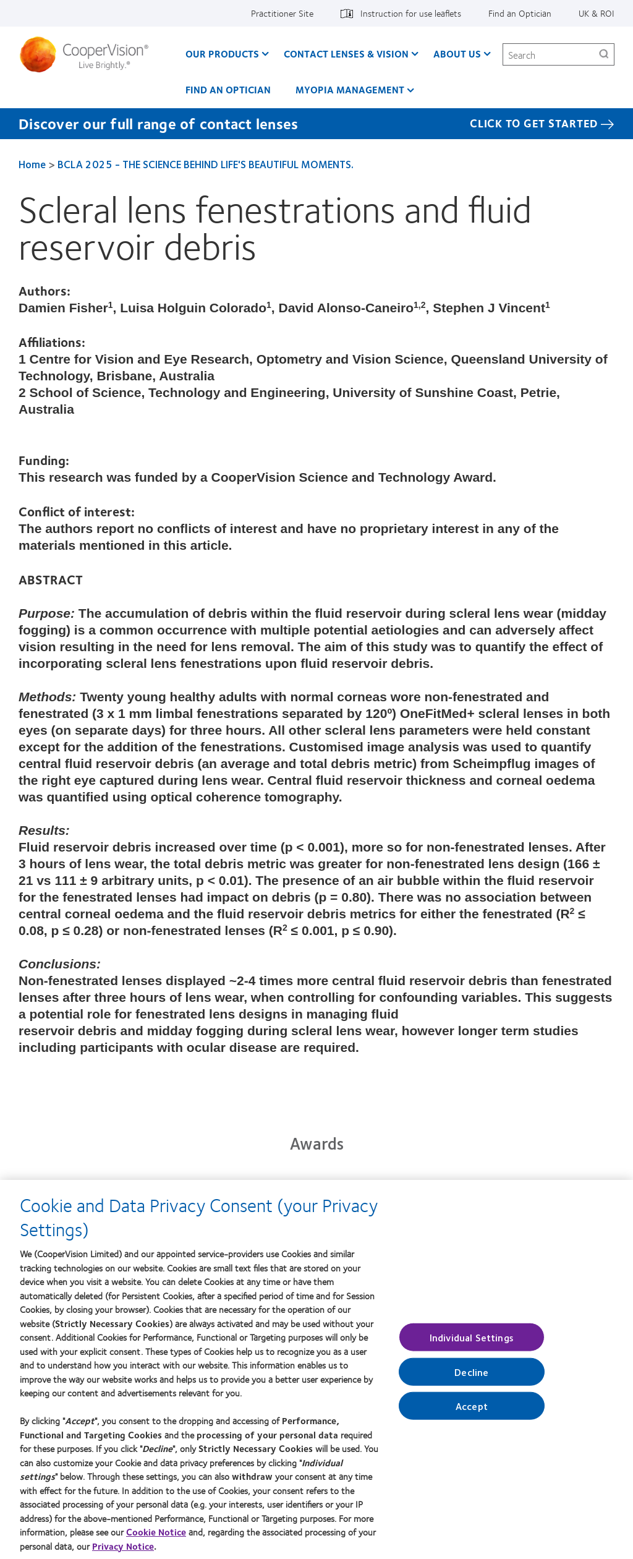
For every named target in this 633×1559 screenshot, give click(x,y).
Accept (472, 1410)
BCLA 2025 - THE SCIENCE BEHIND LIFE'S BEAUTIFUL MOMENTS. (205, 164)
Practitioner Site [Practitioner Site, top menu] (282, 13)
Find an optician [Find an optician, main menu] (228, 89)
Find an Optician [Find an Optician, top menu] (519, 13)
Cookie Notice (156, 1536)
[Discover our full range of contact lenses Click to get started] (316, 123)
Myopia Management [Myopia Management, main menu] (349, 89)
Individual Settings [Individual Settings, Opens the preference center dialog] (472, 1341)
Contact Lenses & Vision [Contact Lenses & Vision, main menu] (346, 53)
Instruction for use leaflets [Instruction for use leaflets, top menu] (410, 13)
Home (32, 164)
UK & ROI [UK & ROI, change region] (596, 13)
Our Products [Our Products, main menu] (222, 53)
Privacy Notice (123, 1550)
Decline (471, 1376)
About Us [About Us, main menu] (457, 53)
